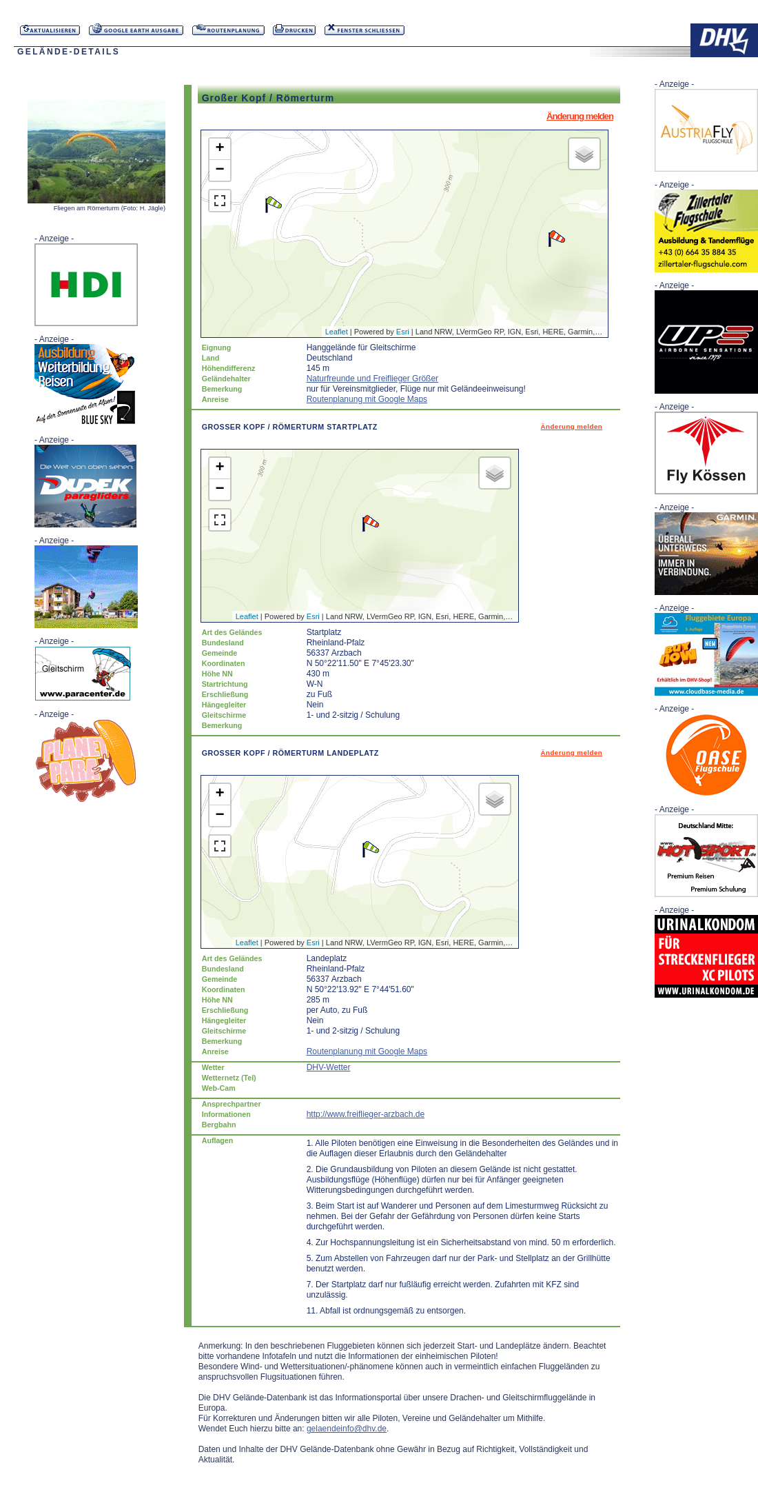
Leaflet (336, 332)
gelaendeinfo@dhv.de (347, 1428)
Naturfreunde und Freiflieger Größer (372, 378)
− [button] (220, 170)
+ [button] (220, 149)
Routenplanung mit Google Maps (367, 399)
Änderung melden (579, 116)
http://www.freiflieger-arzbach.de (365, 1114)
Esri (402, 332)
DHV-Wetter (329, 1067)
